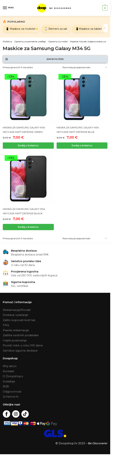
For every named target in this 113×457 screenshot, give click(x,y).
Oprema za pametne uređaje (30, 41)
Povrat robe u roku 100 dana (23, 345)
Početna (7, 41)
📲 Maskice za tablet (88, 28)
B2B (6, 386)
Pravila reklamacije (16, 330)
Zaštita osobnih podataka (20, 335)
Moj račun (10, 366)
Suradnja (9, 381)
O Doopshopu (13, 376)
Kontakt (8, 371)
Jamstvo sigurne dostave (20, 350)
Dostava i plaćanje (15, 315)
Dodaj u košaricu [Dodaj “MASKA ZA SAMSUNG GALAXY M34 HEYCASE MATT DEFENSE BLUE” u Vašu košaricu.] (82, 145)
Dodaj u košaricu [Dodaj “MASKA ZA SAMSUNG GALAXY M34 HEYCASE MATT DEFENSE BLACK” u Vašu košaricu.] (28, 227)
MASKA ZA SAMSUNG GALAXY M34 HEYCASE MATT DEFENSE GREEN (24, 129)
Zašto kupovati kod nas (19, 320)
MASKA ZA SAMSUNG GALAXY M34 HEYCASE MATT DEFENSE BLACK (24, 211)
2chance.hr (11, 396)
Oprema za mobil (58, 41)
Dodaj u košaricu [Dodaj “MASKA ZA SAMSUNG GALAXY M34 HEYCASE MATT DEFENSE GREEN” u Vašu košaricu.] (28, 145)
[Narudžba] (79, 67)
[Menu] (8, 8)
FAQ (6, 325)
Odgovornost (12, 391)
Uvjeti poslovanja (15, 340)
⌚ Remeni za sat (55, 28)
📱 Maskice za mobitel (20, 28)
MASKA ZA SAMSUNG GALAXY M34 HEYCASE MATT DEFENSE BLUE (78, 129)
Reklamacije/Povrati (17, 310)
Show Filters (34, 59)
